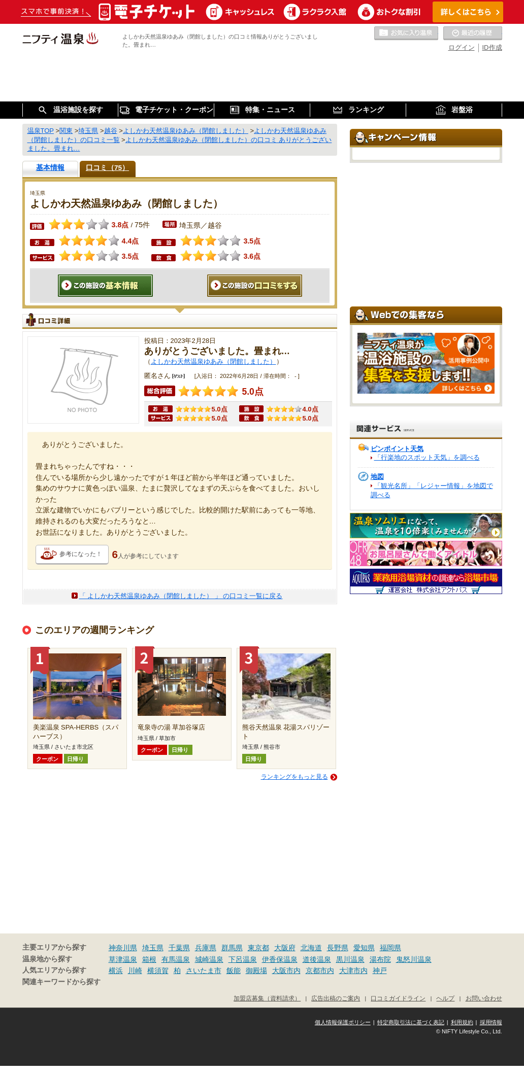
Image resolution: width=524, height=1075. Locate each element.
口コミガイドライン (398, 998)
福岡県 (390, 948)
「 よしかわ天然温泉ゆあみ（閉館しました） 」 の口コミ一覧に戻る (181, 596)
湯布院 (380, 959)
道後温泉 (317, 959)
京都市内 (320, 970)
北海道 (311, 948)
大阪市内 (286, 970)
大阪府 (285, 948)
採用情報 (491, 1022)
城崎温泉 (209, 959)
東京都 (258, 948)
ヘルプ (445, 998)
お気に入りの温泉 (406, 33)
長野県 (337, 948)
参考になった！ (80, 554)
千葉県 (179, 948)
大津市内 (353, 970)
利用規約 (462, 1022)
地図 (377, 476)
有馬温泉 (175, 959)
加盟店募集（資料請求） (267, 998)
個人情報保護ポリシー (343, 1022)
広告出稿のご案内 (335, 998)
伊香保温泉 (280, 959)
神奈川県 (123, 948)
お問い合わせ (484, 998)
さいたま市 (203, 970)
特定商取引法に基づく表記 (410, 1022)
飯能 (233, 970)
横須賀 (158, 970)
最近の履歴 (472, 33)
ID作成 (492, 47)
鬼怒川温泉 (414, 959)
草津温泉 (123, 959)
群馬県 (232, 948)
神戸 (380, 970)
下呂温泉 (242, 959)
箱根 (149, 959)
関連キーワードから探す (61, 982)
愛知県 (364, 948)
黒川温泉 (350, 959)
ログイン (461, 47)
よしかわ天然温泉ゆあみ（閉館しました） (213, 361)
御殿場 (256, 970)
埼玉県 (152, 948)
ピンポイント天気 (397, 449)
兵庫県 (205, 948)
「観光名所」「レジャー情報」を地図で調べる (432, 490)
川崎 (135, 970)
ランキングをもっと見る (294, 776)
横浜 (116, 970)
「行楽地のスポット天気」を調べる (427, 457)
